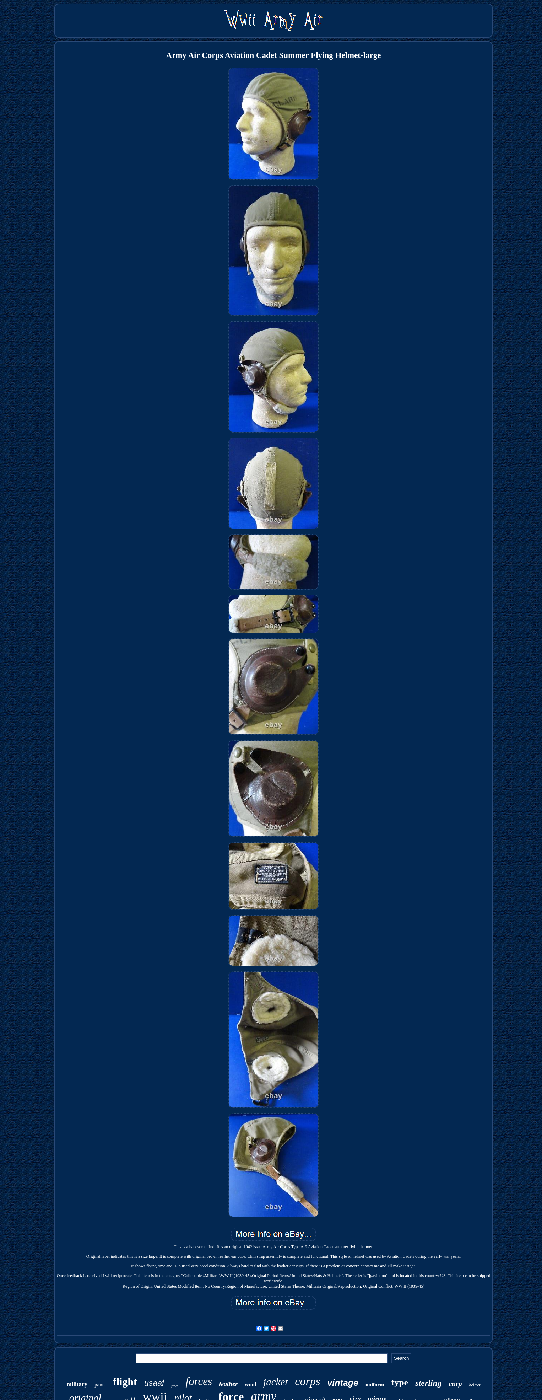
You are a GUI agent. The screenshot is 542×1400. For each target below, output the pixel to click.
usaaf (154, 1383)
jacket (275, 1382)
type (399, 1382)
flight (125, 1382)
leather (228, 1384)
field (174, 1386)
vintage (342, 1383)
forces (198, 1381)
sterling (428, 1383)
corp (455, 1384)
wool (250, 1385)
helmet (475, 1385)
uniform (374, 1385)
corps (307, 1381)
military (76, 1384)
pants (100, 1385)
